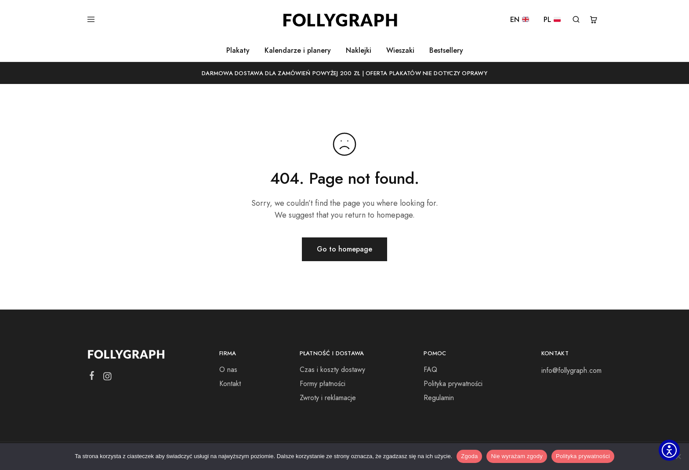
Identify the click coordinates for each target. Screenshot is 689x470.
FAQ (430, 369)
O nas (228, 369)
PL (552, 20)
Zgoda (469, 456)
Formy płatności (322, 384)
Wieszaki (400, 50)
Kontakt (230, 384)
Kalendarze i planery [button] (298, 50)
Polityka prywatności (453, 384)
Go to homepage (344, 249)
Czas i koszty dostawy (332, 369)
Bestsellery (446, 50)
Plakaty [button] (238, 50)
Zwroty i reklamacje (328, 398)
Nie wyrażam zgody (517, 456)
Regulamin (439, 398)
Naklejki (358, 50)
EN (519, 20)
